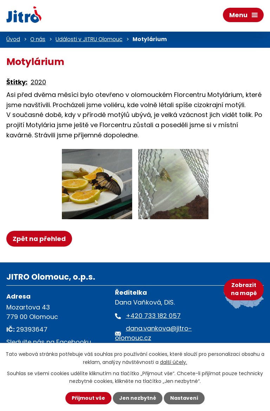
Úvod (13, 39)
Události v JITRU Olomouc (89, 39)
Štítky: (16, 82)
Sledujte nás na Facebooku (48, 342)
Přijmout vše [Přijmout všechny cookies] (88, 398)
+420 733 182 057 (153, 315)
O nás (37, 39)
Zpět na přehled (39, 238)
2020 (38, 82)
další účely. (173, 361)
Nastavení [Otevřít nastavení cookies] (184, 398)
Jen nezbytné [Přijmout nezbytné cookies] (137, 398)
